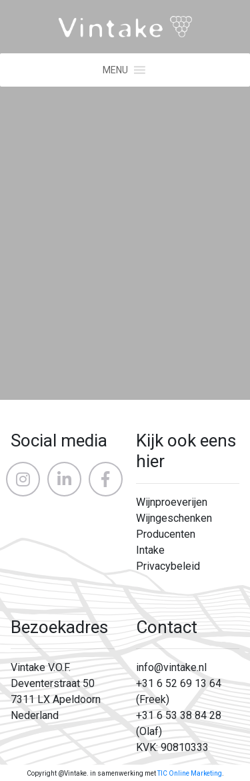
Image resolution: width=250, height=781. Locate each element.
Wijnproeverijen (171, 502)
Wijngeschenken (174, 518)
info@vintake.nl (171, 667)
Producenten (165, 534)
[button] (115, 70)
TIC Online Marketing (189, 773)
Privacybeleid (168, 566)
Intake (150, 550)
